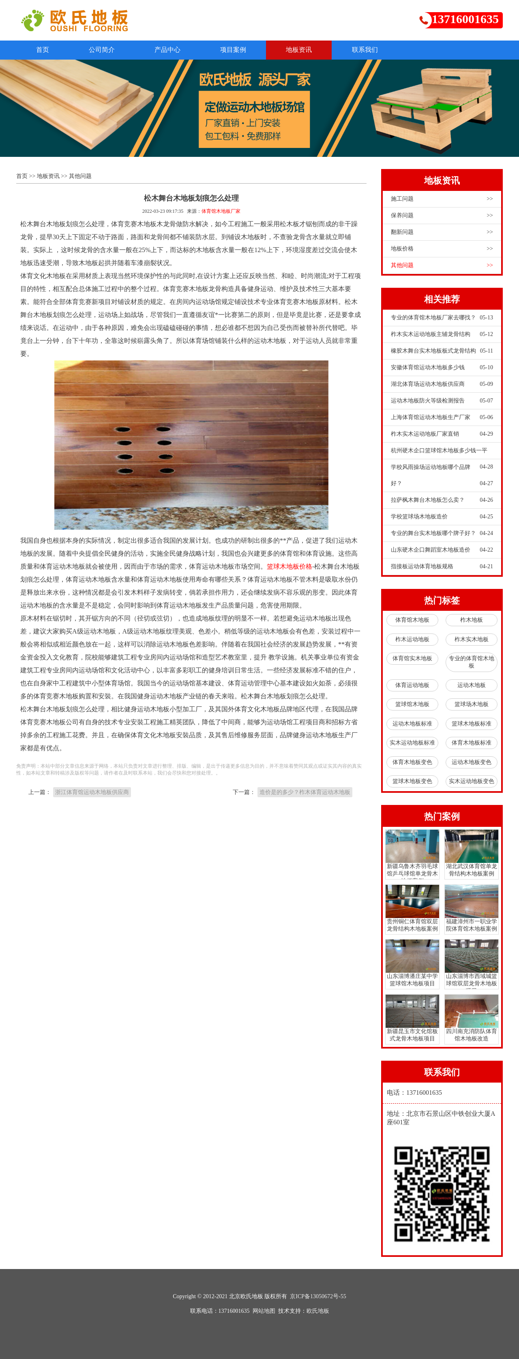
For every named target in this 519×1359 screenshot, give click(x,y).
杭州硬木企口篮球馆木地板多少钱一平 (442, 453)
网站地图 (264, 1311)
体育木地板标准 (471, 743)
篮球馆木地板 (412, 705)
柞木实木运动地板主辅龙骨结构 (442, 334)
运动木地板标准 (412, 724)
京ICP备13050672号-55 (318, 1296)
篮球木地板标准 (471, 724)
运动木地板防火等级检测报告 (442, 401)
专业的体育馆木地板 (471, 662)
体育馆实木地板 (412, 659)
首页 (42, 49)
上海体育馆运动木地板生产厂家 (442, 417)
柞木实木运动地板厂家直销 (442, 434)
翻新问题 (442, 232)
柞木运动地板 (412, 639)
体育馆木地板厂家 (221, 211)
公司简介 (103, 49)
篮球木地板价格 (289, 566)
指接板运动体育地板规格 (442, 567)
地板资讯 (302, 49)
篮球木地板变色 (412, 782)
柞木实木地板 (472, 639)
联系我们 (369, 49)
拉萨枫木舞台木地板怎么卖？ (442, 500)
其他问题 (80, 176)
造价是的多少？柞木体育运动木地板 (305, 793)
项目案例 (236, 49)
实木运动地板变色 (471, 782)
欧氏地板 (318, 1311)
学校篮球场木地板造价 (442, 517)
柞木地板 (471, 620)
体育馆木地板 (412, 620)
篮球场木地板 (472, 705)
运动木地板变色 (471, 762)
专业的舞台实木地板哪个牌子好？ (442, 533)
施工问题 (442, 199)
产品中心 (169, 49)
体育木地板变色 (412, 762)
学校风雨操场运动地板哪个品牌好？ (442, 478)
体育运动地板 (412, 685)
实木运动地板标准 (412, 743)
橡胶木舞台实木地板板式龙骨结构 (442, 351)
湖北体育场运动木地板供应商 (442, 384)
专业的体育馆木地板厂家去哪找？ (442, 318)
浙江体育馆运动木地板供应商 (92, 793)
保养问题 (442, 216)
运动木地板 (471, 685)
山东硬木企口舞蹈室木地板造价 (442, 550)
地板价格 (442, 249)
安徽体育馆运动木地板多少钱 (442, 368)
